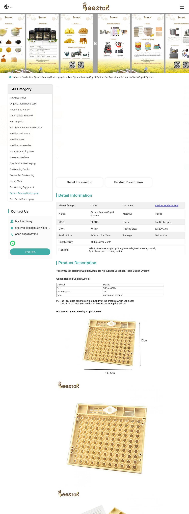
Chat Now (30, 251)
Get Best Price (175, 167)
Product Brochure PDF (166, 205)
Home (16, 77)
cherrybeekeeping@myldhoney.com (36, 227)
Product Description (128, 182)
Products (26, 77)
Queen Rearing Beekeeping (48, 77)
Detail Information (79, 182)
